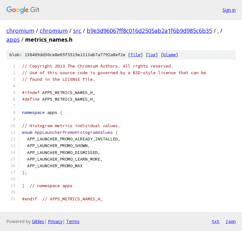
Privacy (55, 221)
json (231, 221)
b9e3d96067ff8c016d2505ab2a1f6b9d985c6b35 (149, 30)
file (135, 54)
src (77, 30)
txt (215, 221)
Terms (72, 221)
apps (13, 39)
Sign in (229, 10)
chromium (20, 30)
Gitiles (38, 221)
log (152, 54)
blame (169, 54)
